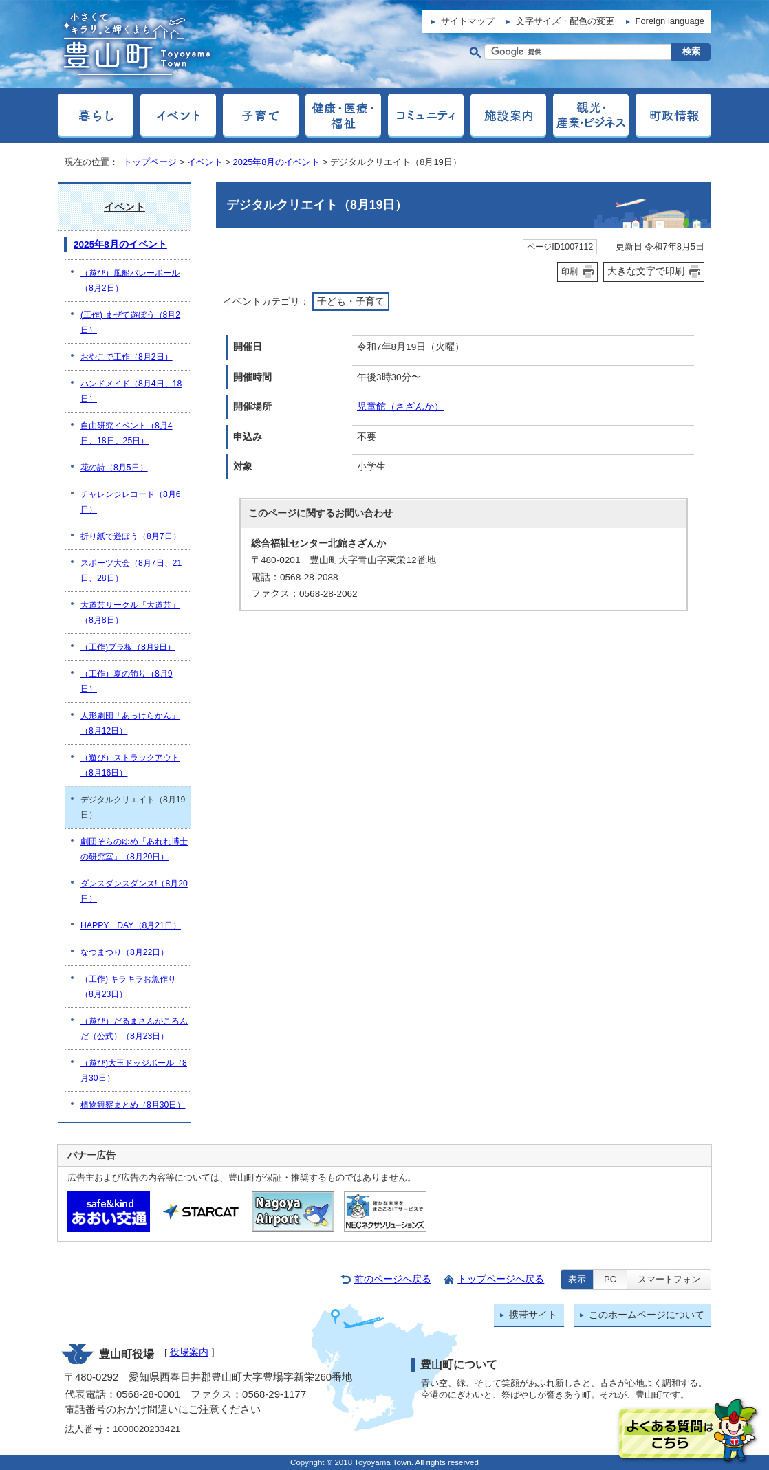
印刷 (569, 271)
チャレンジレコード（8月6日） (130, 502)
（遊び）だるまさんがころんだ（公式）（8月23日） (134, 1028)
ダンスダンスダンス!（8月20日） (134, 891)
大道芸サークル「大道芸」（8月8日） (130, 612)
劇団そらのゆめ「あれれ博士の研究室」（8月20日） (134, 849)
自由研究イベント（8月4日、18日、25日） (126, 433)
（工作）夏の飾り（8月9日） (126, 681)
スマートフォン (669, 1279)
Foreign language (670, 21)
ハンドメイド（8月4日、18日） (131, 391)
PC (610, 1279)
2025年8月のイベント (277, 162)
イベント (205, 162)
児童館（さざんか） (400, 407)
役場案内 (189, 1352)
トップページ (150, 162)
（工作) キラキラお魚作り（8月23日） (128, 986)
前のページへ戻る (392, 1279)
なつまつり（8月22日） (124, 952)
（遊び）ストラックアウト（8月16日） (130, 765)
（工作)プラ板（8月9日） (127, 647)
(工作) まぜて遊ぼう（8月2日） (130, 322)
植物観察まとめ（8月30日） (132, 1105)
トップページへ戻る (500, 1279)
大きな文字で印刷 (645, 270)
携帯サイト (533, 1315)
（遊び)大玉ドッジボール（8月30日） (133, 1070)
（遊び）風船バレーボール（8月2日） (130, 280)
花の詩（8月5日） (114, 467)
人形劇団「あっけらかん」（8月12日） (130, 723)
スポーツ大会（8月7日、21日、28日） (131, 570)
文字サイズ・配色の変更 (565, 21)
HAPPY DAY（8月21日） (130, 925)
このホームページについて (646, 1315)
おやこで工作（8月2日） (126, 357)
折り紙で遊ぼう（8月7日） (130, 536)
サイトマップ (468, 21)
